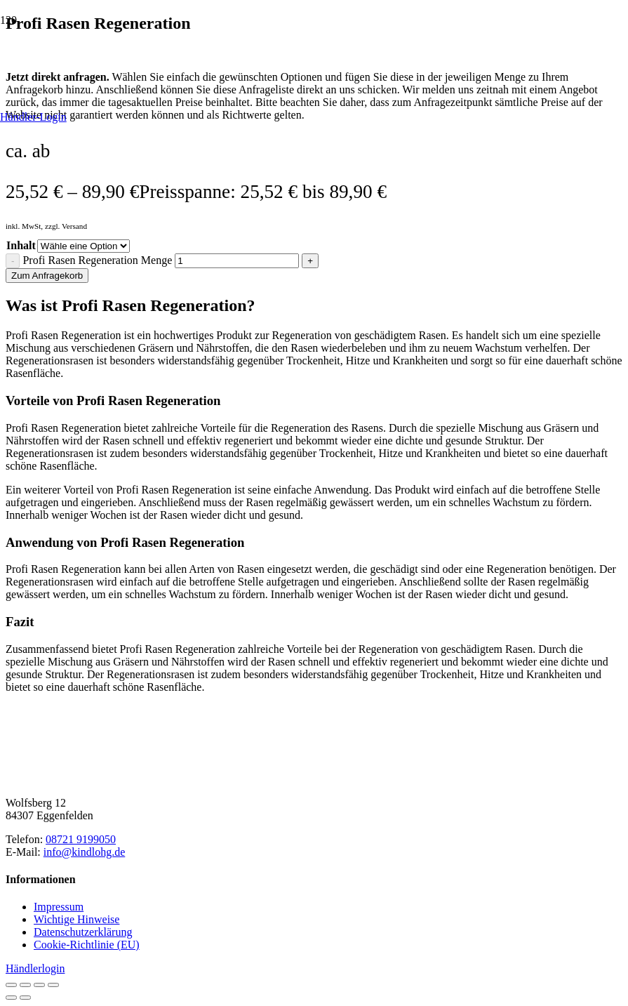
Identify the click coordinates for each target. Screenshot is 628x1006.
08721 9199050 (81, 839)
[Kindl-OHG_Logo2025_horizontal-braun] (111, 779)
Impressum (58, 907)
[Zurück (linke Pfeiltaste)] (11, 997)
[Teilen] (39, 985)
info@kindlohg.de (85, 852)
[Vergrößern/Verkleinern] (11, 985)
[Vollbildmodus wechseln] (25, 985)
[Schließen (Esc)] (53, 985)
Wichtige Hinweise (76, 919)
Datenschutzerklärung (83, 932)
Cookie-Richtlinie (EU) (87, 945)
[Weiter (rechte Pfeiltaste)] (25, 997)
